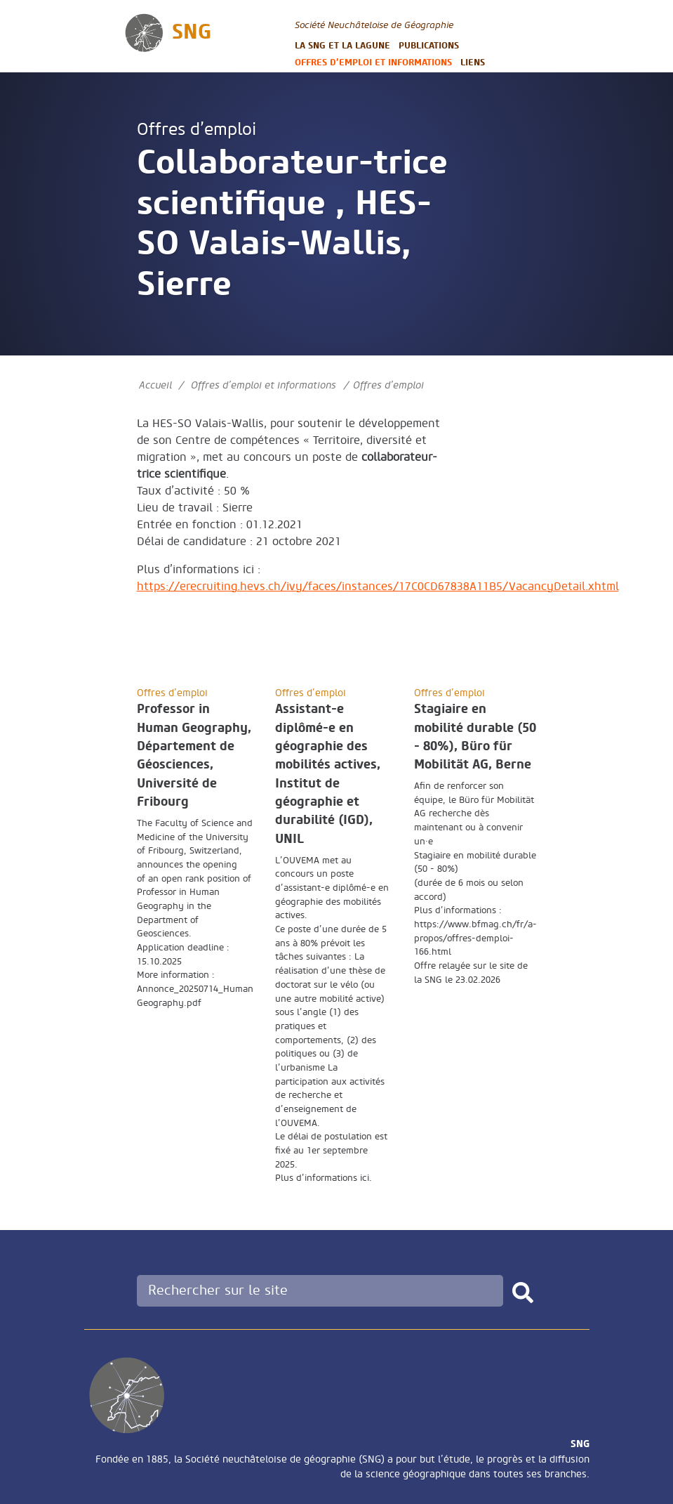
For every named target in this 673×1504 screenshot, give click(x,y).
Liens (472, 62)
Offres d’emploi (196, 129)
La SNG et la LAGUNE (342, 45)
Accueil (155, 385)
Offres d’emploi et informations (373, 62)
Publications (429, 45)
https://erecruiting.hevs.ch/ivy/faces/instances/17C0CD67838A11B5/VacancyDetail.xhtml (378, 587)
